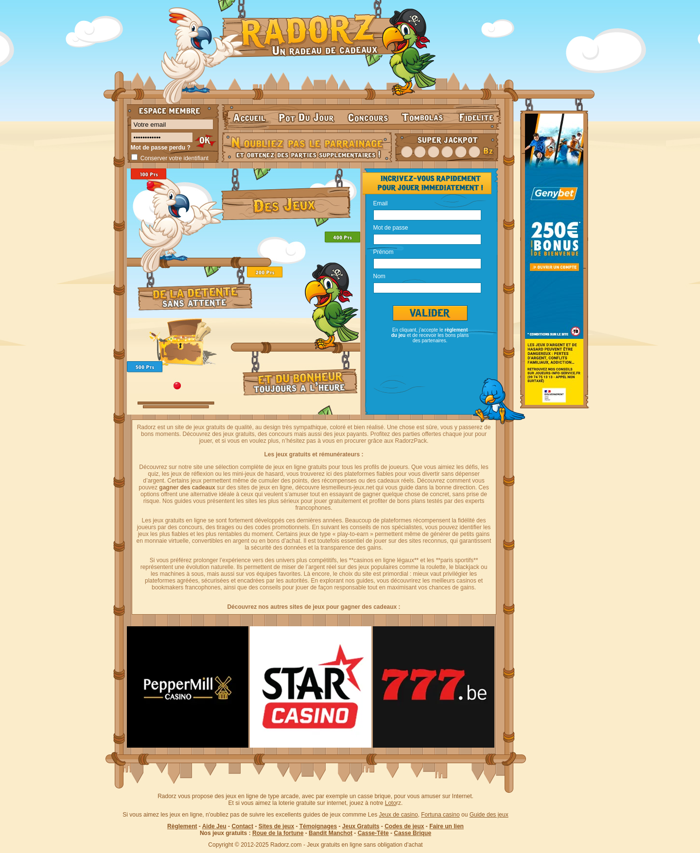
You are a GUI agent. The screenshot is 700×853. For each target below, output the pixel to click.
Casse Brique (412, 833)
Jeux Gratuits (361, 826)
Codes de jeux (404, 826)
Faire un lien (446, 826)
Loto (390, 803)
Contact (242, 826)
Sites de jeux (276, 826)
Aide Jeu (214, 826)
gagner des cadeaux (187, 487)
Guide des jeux (489, 814)
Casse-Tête (373, 833)
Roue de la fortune (277, 833)
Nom (379, 276)
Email (380, 203)
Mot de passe (390, 227)
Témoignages (318, 826)
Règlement (182, 826)
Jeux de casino (398, 814)
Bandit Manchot (330, 833)
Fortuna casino (440, 814)
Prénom (383, 251)
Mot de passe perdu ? (161, 147)
